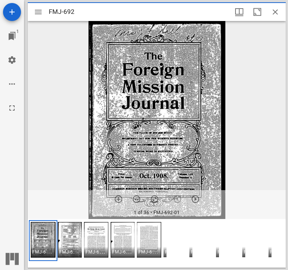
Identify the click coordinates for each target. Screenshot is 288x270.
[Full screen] (12, 108)
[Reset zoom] (155, 199)
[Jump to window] (12, 36)
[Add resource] (12, 12)
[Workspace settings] (12, 60)
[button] (43, 240)
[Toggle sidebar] (38, 12)
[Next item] (195, 199)
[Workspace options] (12, 84)
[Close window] (275, 12)
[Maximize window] (257, 12)
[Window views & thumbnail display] (239, 12)
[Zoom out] (137, 199)
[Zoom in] (119, 199)
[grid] (157, 243)
